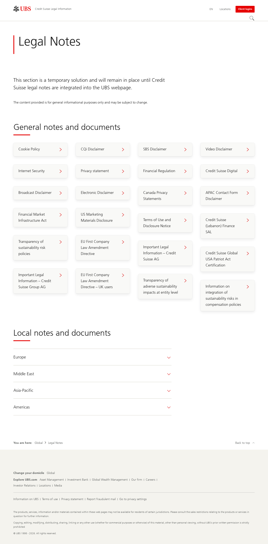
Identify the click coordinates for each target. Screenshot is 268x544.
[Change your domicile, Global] (51, 473)
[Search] (252, 18)
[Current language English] (211, 9)
